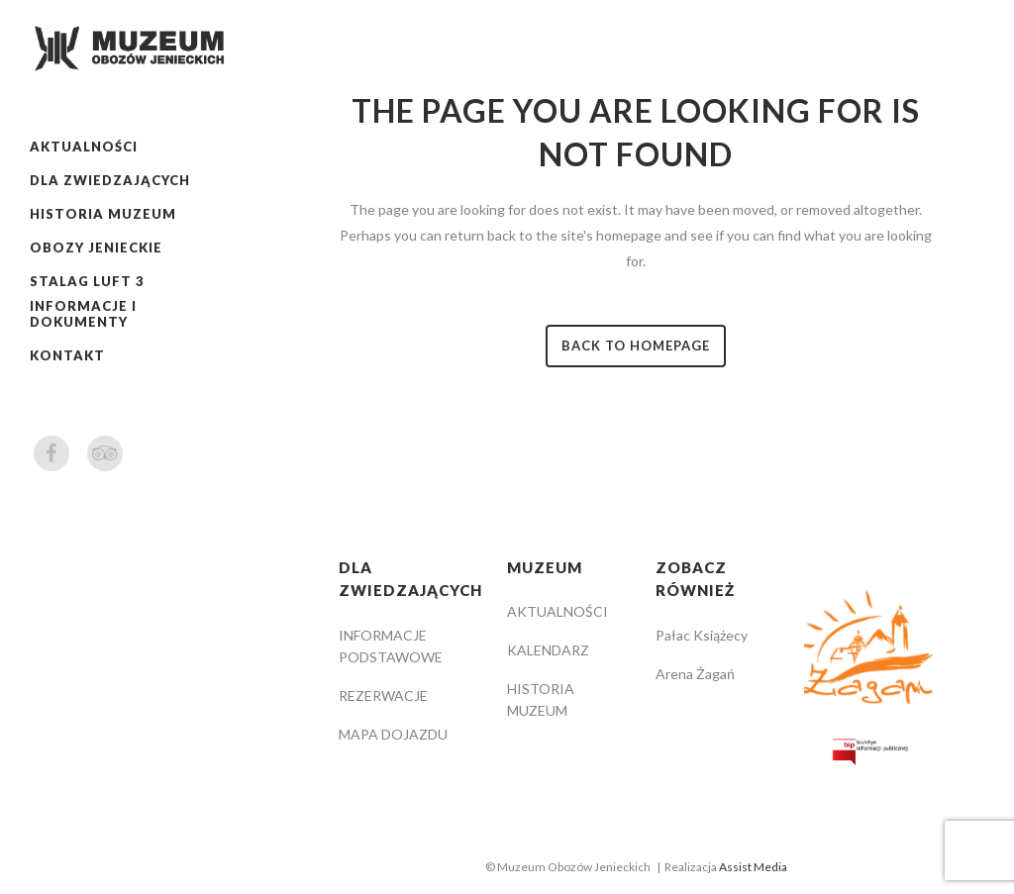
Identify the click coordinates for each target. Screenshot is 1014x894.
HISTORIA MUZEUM (540, 699)
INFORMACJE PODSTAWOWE (391, 646)
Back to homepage (635, 345)
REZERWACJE (383, 695)
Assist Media (753, 866)
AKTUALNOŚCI (557, 611)
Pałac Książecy (702, 635)
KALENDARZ (548, 650)
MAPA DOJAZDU (393, 734)
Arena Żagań (695, 673)
